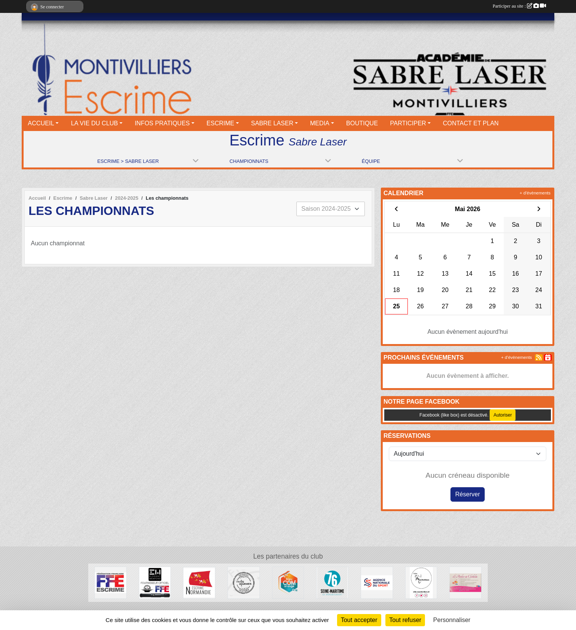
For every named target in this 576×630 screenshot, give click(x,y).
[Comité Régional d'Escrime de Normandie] (199, 582)
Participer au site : (519, 6)
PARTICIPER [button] (408, 123)
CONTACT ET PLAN (471, 123)
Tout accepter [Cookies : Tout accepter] (359, 620)
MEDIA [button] (319, 123)
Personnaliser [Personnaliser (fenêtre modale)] (452, 620)
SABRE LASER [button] (272, 123)
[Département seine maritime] (332, 582)
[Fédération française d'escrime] (110, 582)
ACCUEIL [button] (41, 123)
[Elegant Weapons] (155, 582)
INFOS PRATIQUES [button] (162, 123)
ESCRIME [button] (220, 123)
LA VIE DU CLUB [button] (94, 123)
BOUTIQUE (362, 123)
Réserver (467, 494)
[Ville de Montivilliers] (421, 582)
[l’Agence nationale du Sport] (377, 582)
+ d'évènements (535, 193)
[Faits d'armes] (244, 582)
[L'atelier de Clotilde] (465, 582)
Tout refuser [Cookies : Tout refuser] (405, 620)
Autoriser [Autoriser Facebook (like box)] (502, 415)
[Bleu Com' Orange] (288, 582)
